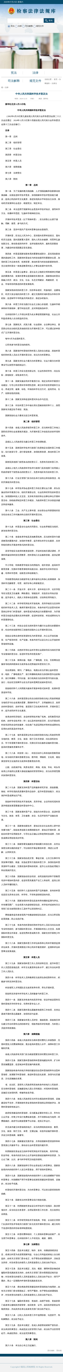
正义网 (39, 1359)
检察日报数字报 (27, 1359)
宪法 (12, 26)
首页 (55, 79)
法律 (20, 26)
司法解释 (29, 26)
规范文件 (40, 26)
